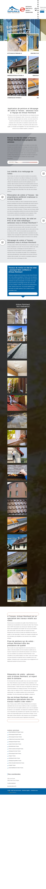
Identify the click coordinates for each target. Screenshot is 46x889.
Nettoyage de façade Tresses (14, 741)
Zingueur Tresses (12, 755)
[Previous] (8, 66)
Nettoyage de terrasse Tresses (15, 751)
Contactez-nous (34, 790)
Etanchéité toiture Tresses (14, 746)
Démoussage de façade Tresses (15, 734)
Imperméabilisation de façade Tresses (16, 732)
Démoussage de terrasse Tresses (15, 736)
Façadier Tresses (12, 765)
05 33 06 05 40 (38, 4)
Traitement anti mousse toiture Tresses (16, 739)
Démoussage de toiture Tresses (15, 753)
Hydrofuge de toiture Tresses (14, 758)
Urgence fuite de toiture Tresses (15, 744)
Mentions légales (26, 790)
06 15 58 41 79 (38, 14)
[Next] (38, 66)
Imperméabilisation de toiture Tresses (16, 767)
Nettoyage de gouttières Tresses (15, 760)
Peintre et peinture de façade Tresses (16, 748)
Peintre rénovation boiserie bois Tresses (16, 762)
